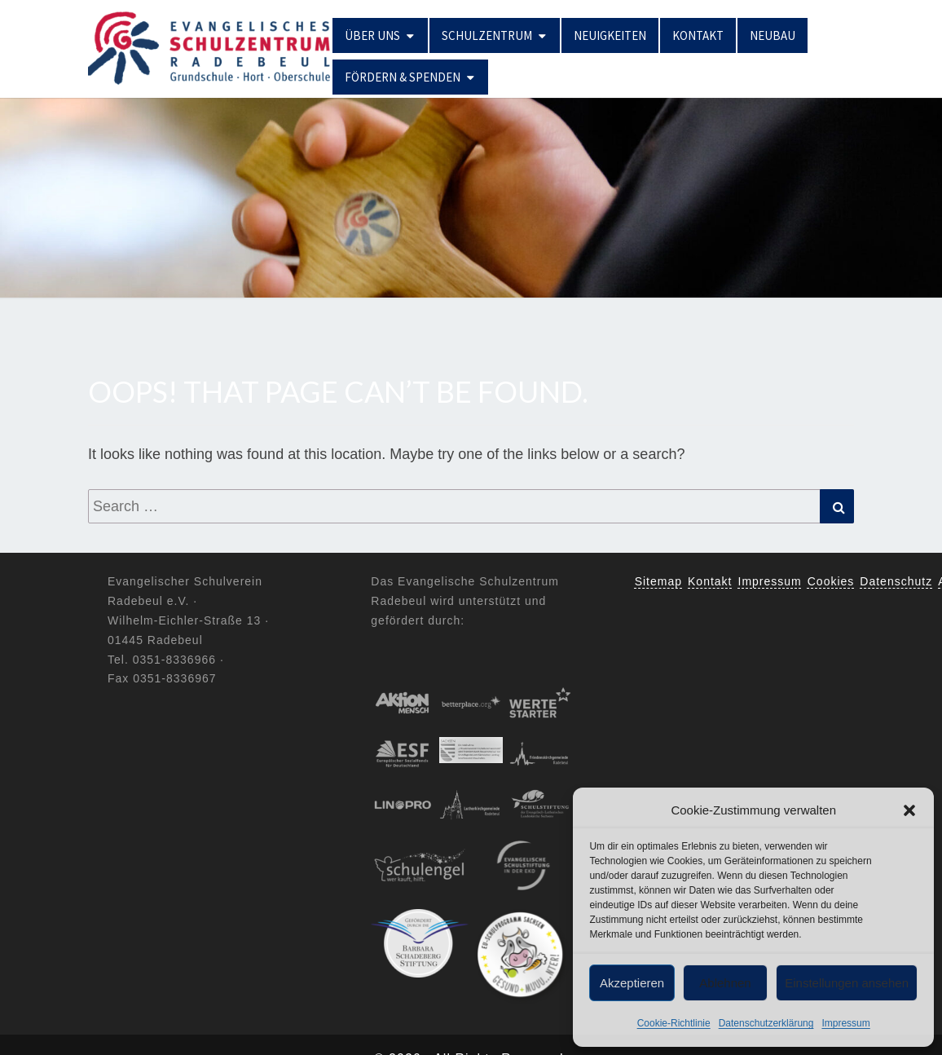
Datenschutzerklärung (766, 1023)
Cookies (831, 581)
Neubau (772, 35)
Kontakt (698, 35)
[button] (909, 810)
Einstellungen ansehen (847, 983)
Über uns (372, 35)
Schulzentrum (487, 35)
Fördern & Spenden (402, 77)
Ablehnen (725, 983)
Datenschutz (896, 581)
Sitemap (658, 581)
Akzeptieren (632, 983)
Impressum (845, 1023)
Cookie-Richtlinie (674, 1023)
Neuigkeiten (610, 35)
